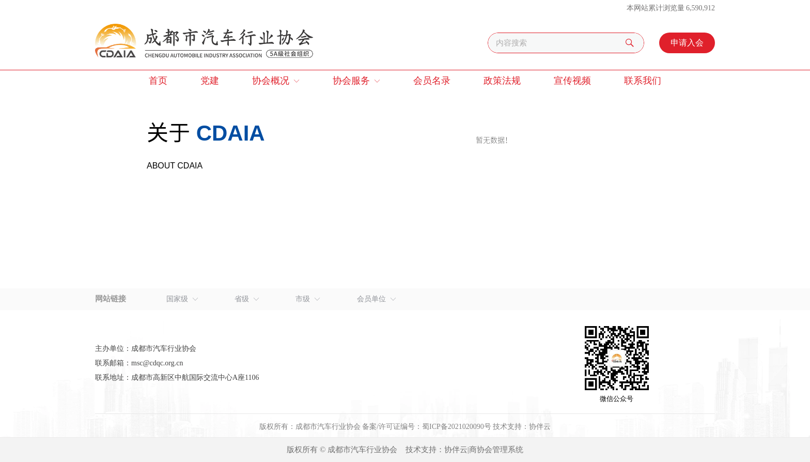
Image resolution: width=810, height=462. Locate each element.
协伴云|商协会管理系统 (483, 449)
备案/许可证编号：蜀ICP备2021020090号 (426, 426)
